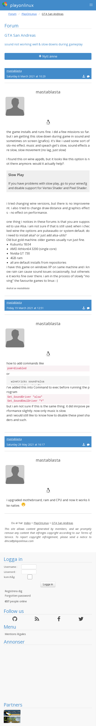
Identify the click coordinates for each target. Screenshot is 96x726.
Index (27, 523)
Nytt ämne (48, 56)
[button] (91, 5)
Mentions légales (15, 634)
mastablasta (14, 71)
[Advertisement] (48, 673)
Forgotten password (18, 595)
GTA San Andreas (62, 523)
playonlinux (18, 5)
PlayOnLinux (29, 14)
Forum (12, 14)
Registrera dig (13, 591)
